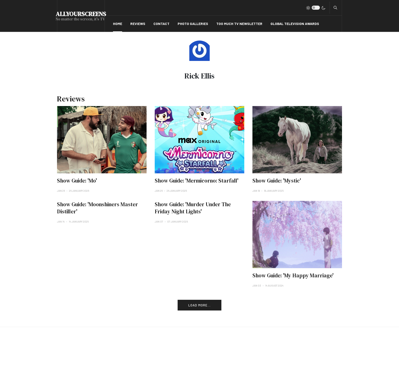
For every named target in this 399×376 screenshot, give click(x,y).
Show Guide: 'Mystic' (276, 180)
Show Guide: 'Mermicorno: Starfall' (196, 180)
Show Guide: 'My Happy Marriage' (293, 275)
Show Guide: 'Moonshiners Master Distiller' (97, 208)
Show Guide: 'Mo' (77, 180)
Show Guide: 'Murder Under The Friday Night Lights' (193, 208)
